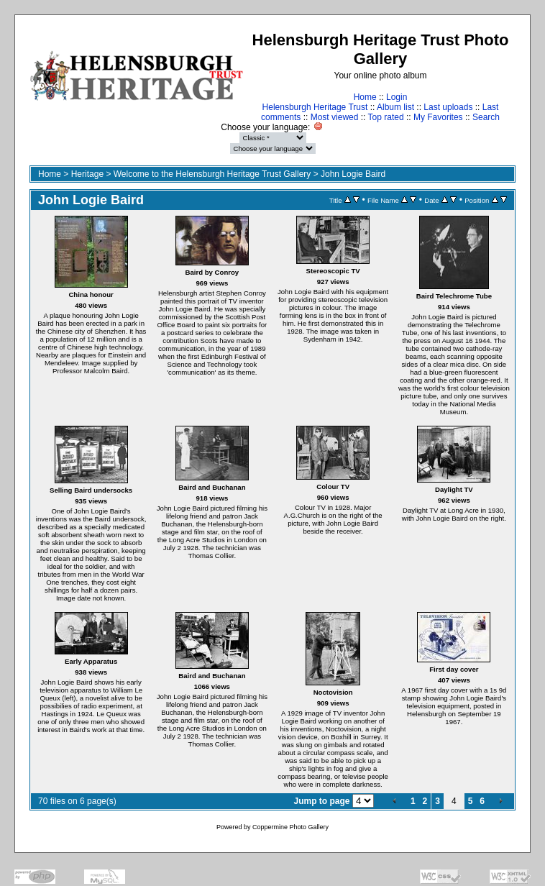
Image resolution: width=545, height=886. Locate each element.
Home (365, 97)
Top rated (386, 117)
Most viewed (335, 117)
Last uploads (447, 107)
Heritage (87, 174)
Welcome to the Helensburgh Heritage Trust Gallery (212, 174)
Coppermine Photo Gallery (290, 827)
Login (396, 97)
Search (486, 117)
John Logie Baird (353, 174)
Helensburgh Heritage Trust (315, 107)
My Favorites (438, 117)
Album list (395, 107)
